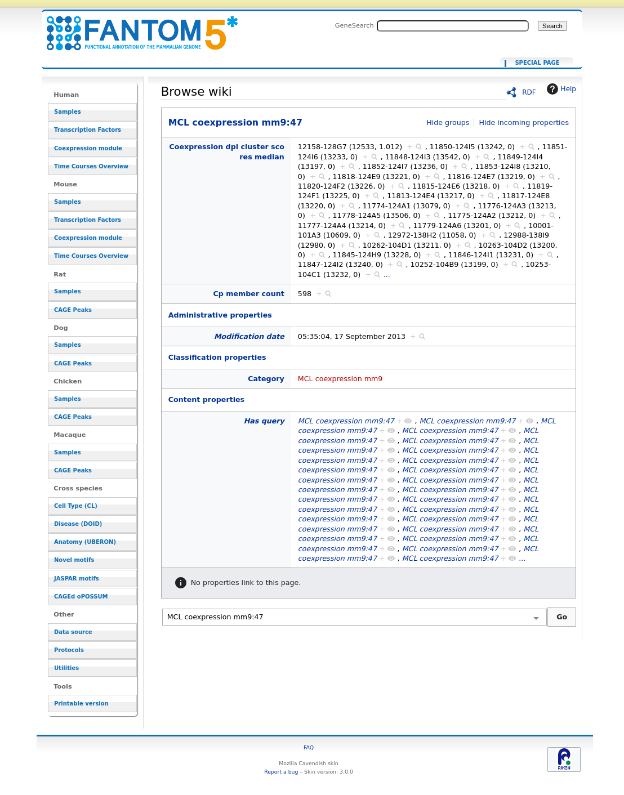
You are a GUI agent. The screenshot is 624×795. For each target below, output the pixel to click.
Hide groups (447, 122)
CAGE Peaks (73, 310)
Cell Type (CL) (75, 506)
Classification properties (217, 357)
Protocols (69, 650)
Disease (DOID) (78, 524)
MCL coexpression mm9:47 (135, 27)
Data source (73, 632)
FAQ (309, 747)
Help (560, 89)
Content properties (206, 399)
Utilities (66, 668)
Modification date (249, 336)
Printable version (81, 703)
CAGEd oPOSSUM (81, 596)
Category (266, 378)
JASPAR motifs (76, 578)
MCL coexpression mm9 (340, 378)
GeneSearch (354, 25)
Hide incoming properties (524, 122)
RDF (529, 92)
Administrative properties (220, 315)
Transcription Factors (87, 130)
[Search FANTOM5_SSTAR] (453, 26)
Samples (67, 112)
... (387, 274)
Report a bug (281, 772)
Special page (537, 63)
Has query (264, 421)
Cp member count (248, 293)
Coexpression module (88, 148)
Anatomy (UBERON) (85, 542)
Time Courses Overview (91, 166)
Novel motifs (74, 560)
